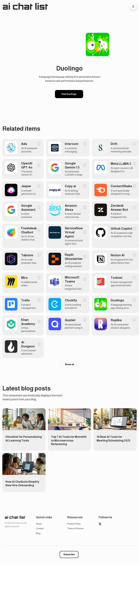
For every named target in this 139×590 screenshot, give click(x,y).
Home (39, 523)
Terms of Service (75, 528)
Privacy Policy (74, 523)
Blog (38, 533)
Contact (40, 528)
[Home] (26, 6)
